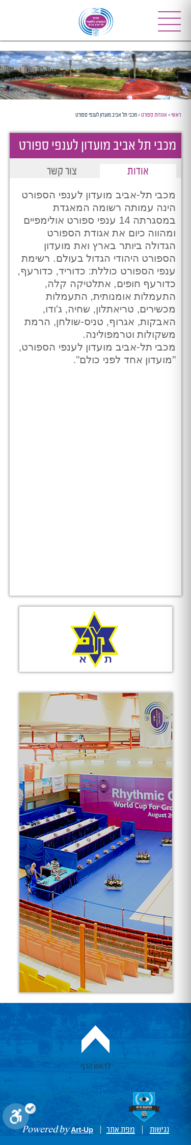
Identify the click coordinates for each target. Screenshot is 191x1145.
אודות (138, 171)
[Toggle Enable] (19, 1118)
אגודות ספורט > (152, 115)
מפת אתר (120, 1130)
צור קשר (62, 171)
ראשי (176, 115)
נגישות (159, 1130)
